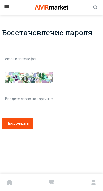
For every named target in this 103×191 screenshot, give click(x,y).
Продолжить (18, 123)
